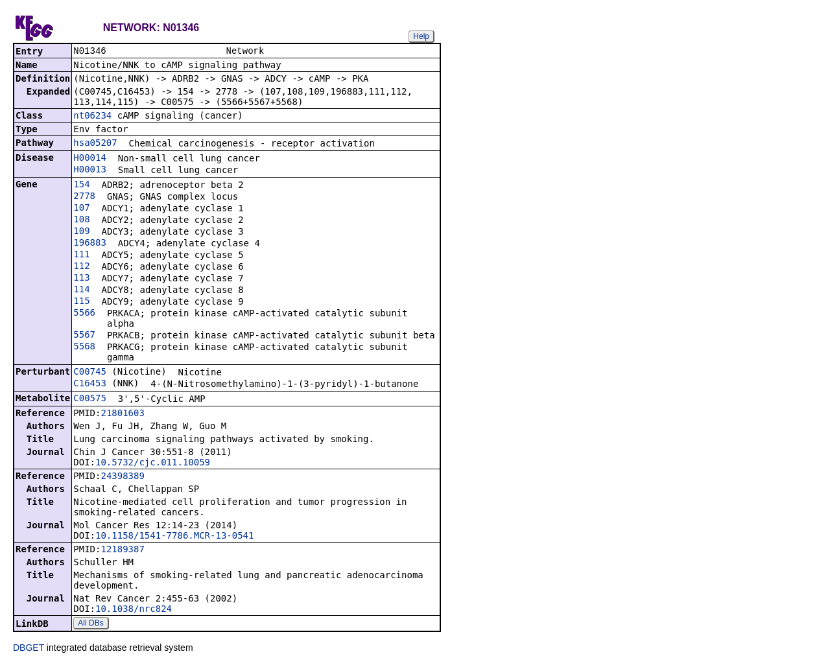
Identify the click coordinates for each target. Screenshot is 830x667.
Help (421, 36)
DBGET (28, 649)
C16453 (89, 384)
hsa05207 (95, 144)
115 (81, 302)
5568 (84, 347)
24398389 (122, 477)
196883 (89, 244)
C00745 (89, 373)
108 (81, 220)
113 (81, 279)
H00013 (89, 170)
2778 (84, 197)
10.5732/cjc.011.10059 (152, 463)
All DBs (90, 624)
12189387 (122, 550)
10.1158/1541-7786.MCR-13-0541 (174, 537)
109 (81, 232)
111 (81, 255)
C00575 (89, 399)
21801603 (122, 414)
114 (81, 290)
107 (81, 209)
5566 (84, 314)
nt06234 (92, 116)
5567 (84, 336)
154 (81, 185)
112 (81, 267)
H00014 (89, 159)
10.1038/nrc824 (133, 610)
